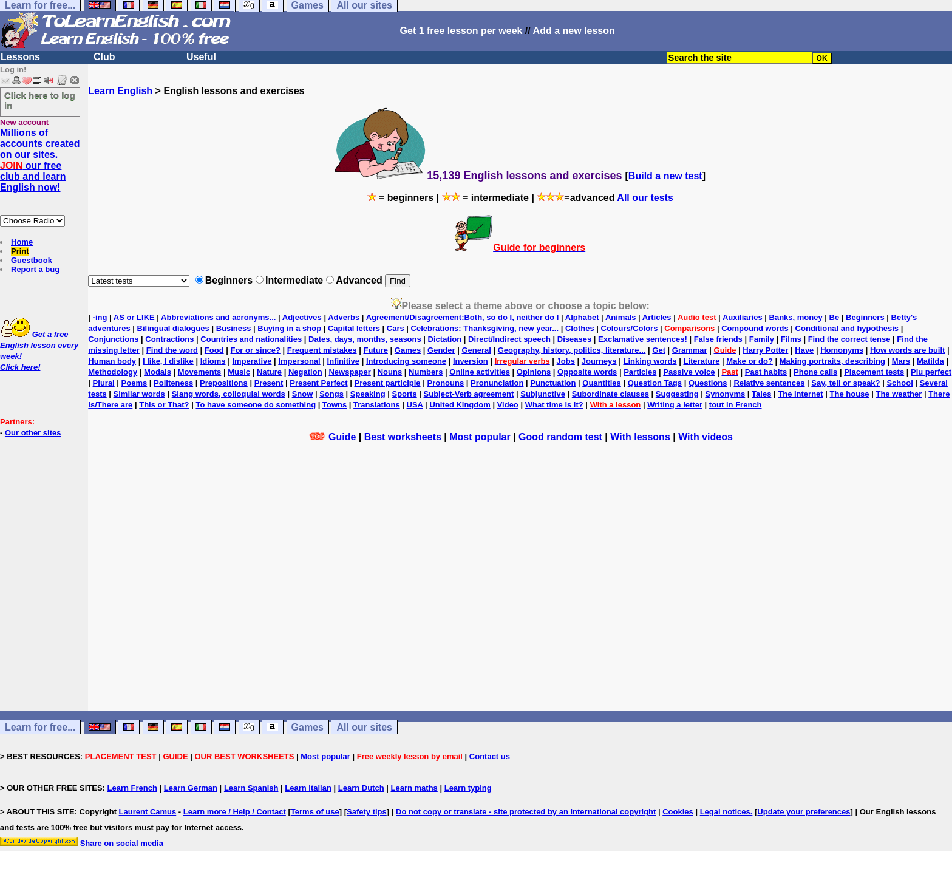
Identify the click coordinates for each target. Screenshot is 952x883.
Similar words (139, 393)
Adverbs (343, 317)
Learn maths (414, 788)
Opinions (534, 372)
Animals (620, 317)
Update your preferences (803, 811)
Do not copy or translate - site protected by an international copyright (526, 811)
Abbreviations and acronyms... (218, 317)
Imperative (251, 361)
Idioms (213, 361)
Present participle (387, 382)
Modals (157, 372)
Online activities (479, 372)
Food (214, 350)
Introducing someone (406, 361)
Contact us (489, 756)
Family (761, 339)
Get (658, 350)
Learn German (190, 788)
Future (375, 350)
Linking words (649, 361)
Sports (404, 393)
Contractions (169, 339)
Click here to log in (39, 100)
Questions (707, 382)
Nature (269, 372)
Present (269, 382)
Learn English (120, 91)
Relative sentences (768, 382)
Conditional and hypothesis (847, 328)
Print (20, 251)
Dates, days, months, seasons (364, 339)
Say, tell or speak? (845, 382)
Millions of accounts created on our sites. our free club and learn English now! (40, 160)
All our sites (364, 727)
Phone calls (815, 372)
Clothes (579, 328)
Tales (761, 393)
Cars (395, 328)
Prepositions (224, 382)
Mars (901, 361)
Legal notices (725, 811)
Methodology (112, 372)
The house (849, 393)
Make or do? (749, 361)
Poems (134, 382)
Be (834, 317)
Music (239, 372)
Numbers (426, 372)
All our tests (645, 198)
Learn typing (468, 788)
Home (22, 242)
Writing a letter (674, 404)
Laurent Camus (148, 811)
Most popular (479, 437)
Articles (657, 317)
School (899, 382)
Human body (112, 361)
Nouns (390, 372)
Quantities (601, 382)
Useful (201, 57)
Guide (342, 437)
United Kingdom (459, 404)
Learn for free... (40, 727)
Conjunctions (113, 339)
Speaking (368, 393)
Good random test (560, 437)
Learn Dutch (361, 788)
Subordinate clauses (610, 393)
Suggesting (677, 393)
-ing (100, 317)
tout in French (735, 404)
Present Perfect (318, 382)
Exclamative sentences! (642, 339)
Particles (640, 372)
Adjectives (302, 317)
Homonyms (841, 350)
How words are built (907, 350)
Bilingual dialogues (173, 328)
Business (233, 328)
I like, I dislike (168, 361)
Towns (334, 404)
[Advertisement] (520, 593)
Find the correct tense (849, 339)
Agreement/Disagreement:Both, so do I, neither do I (462, 317)
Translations (376, 404)
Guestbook (31, 260)
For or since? (255, 350)
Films (791, 339)
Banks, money (796, 317)
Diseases (574, 339)
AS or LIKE (134, 317)
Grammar (689, 350)
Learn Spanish (251, 788)
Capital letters (354, 328)
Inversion (470, 361)
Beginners (865, 317)
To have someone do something (255, 404)
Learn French (132, 788)
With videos (705, 437)
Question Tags (655, 382)
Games (408, 350)
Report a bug (35, 269)
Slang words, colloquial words (228, 393)
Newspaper (349, 372)
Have (804, 350)
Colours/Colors (629, 328)
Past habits (766, 372)
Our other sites (33, 432)
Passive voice (689, 372)
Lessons (20, 57)
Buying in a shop (289, 328)
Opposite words (587, 372)
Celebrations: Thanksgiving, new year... (485, 328)
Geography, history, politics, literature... (572, 350)
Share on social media (121, 843)
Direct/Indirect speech (509, 339)
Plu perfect (931, 372)
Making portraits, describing (832, 361)
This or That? (164, 404)
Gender (441, 350)
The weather (898, 393)
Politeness (173, 382)
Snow (302, 393)
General (476, 350)
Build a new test (665, 176)
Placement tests (874, 372)
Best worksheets (402, 437)
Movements (200, 372)
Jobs (566, 361)
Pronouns (445, 382)
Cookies (677, 811)
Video (507, 404)
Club (104, 57)
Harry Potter (765, 350)
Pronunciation (497, 382)
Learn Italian (308, 788)
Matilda (930, 361)
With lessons (640, 437)
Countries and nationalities (251, 339)
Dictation (445, 339)
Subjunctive (542, 393)
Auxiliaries (742, 317)
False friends (718, 339)
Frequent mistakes (322, 350)
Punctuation (553, 382)
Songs (331, 393)
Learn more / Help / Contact (234, 811)
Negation (305, 372)
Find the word (172, 350)
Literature (701, 361)
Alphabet (582, 317)
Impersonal (299, 361)
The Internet (800, 393)
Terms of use (315, 811)
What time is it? (554, 404)
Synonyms (725, 393)
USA (415, 404)
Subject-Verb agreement (469, 393)
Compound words (755, 328)
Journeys (599, 361)
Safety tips (367, 811)
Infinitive (343, 361)
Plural (104, 382)
